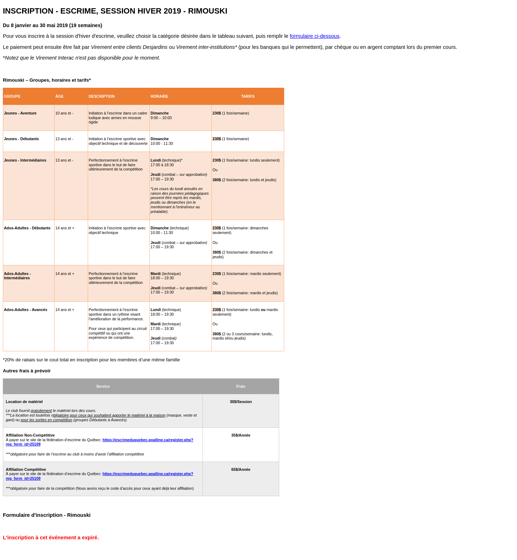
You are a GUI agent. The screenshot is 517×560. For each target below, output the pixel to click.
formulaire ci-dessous (314, 36)
